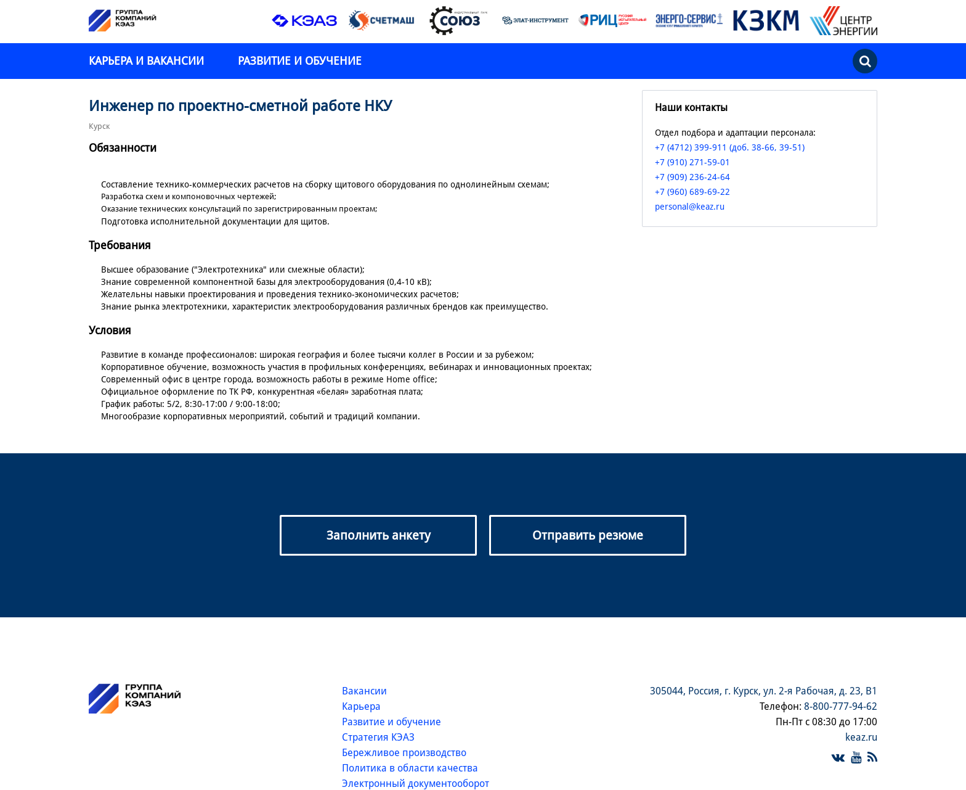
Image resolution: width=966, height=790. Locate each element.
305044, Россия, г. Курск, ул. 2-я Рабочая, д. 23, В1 (763, 691)
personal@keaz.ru (689, 207)
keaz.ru (861, 737)
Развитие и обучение (300, 60)
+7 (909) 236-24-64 (692, 177)
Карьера (361, 706)
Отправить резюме (587, 535)
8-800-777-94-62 (840, 706)
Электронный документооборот (415, 783)
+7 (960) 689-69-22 (692, 192)
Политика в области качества (410, 768)
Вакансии (364, 691)
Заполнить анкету (379, 535)
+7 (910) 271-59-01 (692, 162)
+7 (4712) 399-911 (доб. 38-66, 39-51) (730, 147)
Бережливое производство (404, 753)
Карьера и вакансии (148, 60)
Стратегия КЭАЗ (378, 737)
